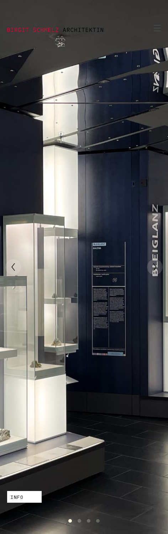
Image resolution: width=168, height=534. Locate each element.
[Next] (155, 267)
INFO (17, 497)
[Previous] (13, 267)
